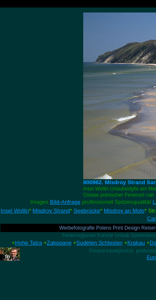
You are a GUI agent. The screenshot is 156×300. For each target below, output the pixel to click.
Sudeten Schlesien (99, 243)
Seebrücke (87, 211)
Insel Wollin (15, 211)
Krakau (136, 243)
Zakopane (59, 243)
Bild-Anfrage (65, 202)
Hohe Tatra (28, 243)
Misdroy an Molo (124, 211)
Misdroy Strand (51, 211)
